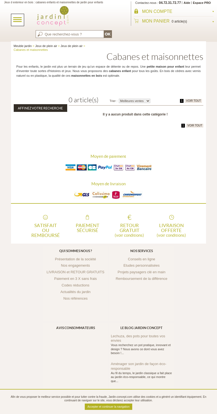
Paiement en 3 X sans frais (75, 279)
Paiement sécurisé (87, 228)
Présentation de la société (75, 259)
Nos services (141, 251)
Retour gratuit (129, 230)
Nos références (75, 298)
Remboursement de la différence (141, 279)
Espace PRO (202, 2)
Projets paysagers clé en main (141, 272)
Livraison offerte (171, 230)
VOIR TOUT (193, 100)
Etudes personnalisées (141, 265)
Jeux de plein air (46, 46)
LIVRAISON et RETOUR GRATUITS (75, 272)
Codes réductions (75, 285)
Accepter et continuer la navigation (108, 406)
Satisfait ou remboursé (45, 230)
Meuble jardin (23, 46)
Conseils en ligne (141, 259)
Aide (187, 2)
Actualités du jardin (75, 292)
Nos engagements (75, 265)
